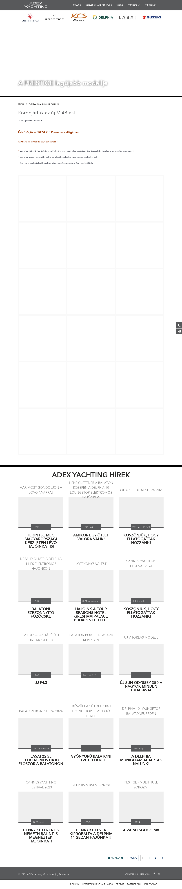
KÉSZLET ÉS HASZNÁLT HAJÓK (98, 5)
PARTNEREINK (134, 5)
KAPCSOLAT (150, 5)
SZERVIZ (119, 5)
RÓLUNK (77, 5)
